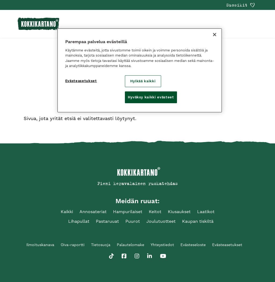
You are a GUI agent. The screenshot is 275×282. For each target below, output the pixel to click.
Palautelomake (130, 245)
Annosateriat (93, 211)
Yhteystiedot (162, 245)
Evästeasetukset (227, 245)
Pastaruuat (107, 221)
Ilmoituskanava (40, 245)
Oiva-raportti (73, 245)
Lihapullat (78, 221)
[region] (139, 70)
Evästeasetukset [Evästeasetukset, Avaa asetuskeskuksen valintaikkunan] (81, 81)
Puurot (132, 221)
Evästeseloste (193, 245)
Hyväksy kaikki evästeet (151, 97)
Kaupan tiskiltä (198, 221)
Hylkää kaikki (142, 81)
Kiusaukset (179, 211)
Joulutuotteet (161, 221)
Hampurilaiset (127, 211)
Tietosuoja (100, 245)
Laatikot (206, 211)
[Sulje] (214, 34)
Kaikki (67, 211)
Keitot (155, 211)
